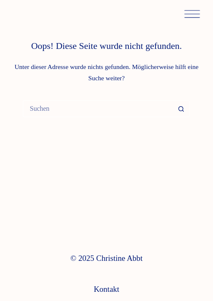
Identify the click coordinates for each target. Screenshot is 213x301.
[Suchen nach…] (98, 108)
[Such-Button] (181, 108)
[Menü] (192, 15)
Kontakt (106, 289)
